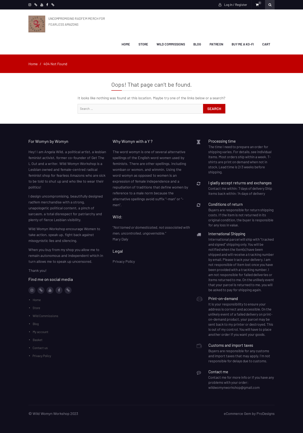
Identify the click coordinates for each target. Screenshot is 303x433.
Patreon (216, 44)
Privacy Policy (42, 355)
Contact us (40, 347)
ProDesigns (265, 413)
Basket (38, 339)
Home (126, 44)
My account (40, 331)
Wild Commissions (171, 44)
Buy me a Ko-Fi (243, 44)
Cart (266, 44)
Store (143, 44)
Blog (197, 44)
